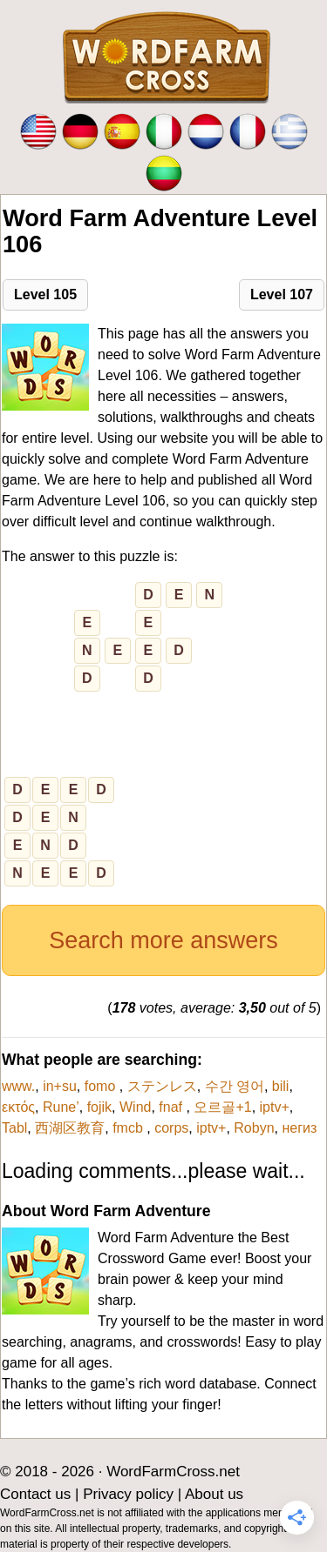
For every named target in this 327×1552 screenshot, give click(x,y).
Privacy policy (128, 1494)
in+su (60, 1086)
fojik (99, 1107)
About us (214, 1494)
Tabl (14, 1128)
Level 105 (45, 294)
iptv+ (275, 1107)
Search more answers (163, 940)
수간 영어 (234, 1086)
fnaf (172, 1107)
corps (171, 1128)
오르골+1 (222, 1107)
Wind (135, 1107)
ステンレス (162, 1086)
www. (18, 1086)
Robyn (254, 1128)
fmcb (129, 1128)
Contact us (35, 1494)
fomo (102, 1086)
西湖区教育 (70, 1128)
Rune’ (61, 1107)
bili (281, 1086)
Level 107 (281, 294)
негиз (299, 1128)
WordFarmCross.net (173, 1471)
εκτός (18, 1107)
